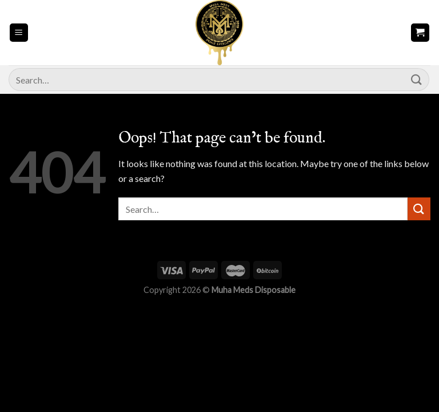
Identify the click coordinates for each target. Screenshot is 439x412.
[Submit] (416, 79)
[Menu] (19, 32)
